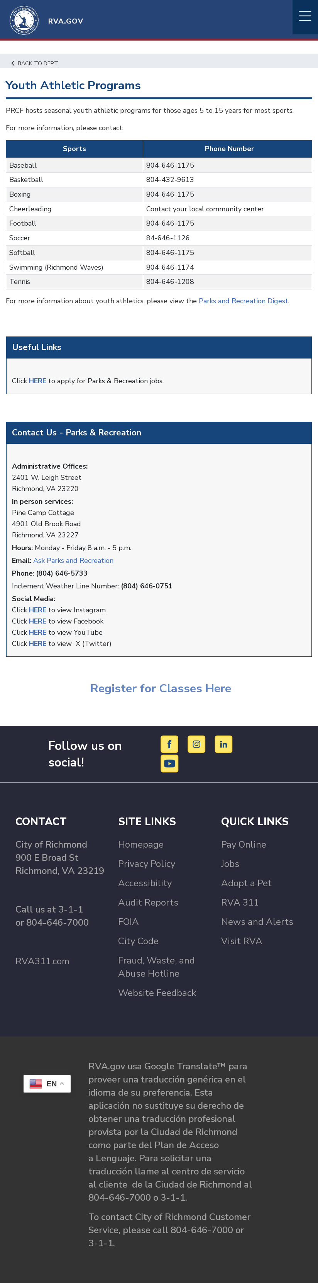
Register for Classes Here (159, 688)
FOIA (128, 922)
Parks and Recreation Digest (243, 301)
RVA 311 (240, 902)
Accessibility (145, 883)
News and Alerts (257, 922)
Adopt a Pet (246, 883)
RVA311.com (42, 961)
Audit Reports (148, 902)
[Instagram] (197, 743)
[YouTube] (169, 763)
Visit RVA (241, 941)
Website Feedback (157, 993)
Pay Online (243, 844)
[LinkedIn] (223, 743)
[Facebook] (170, 743)
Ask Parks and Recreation (73, 560)
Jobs (230, 864)
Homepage (141, 844)
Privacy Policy (146, 864)
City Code (138, 941)
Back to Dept (35, 63)
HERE (37, 381)
